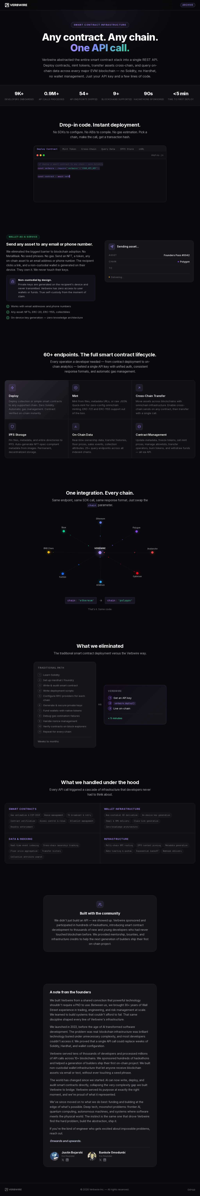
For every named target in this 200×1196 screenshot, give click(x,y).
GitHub (191, 1189)
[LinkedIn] (67, 1160)
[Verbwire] (16, 5)
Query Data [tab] (108, 149)
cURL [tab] (141, 149)
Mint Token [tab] (69, 149)
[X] (63, 1160)
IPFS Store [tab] (127, 149)
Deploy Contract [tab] (47, 149)
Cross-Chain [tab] (88, 149)
